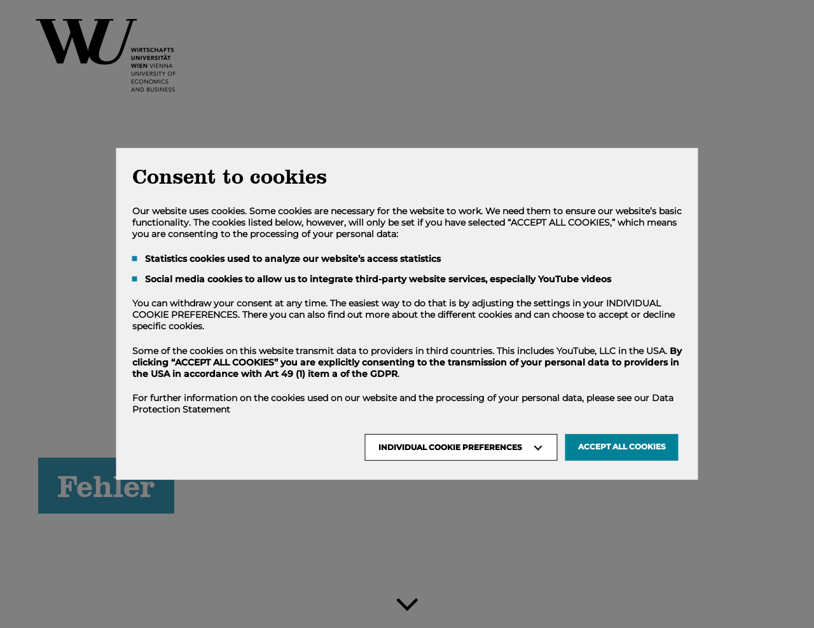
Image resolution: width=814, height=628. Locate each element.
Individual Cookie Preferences (450, 447)
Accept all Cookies (622, 446)
